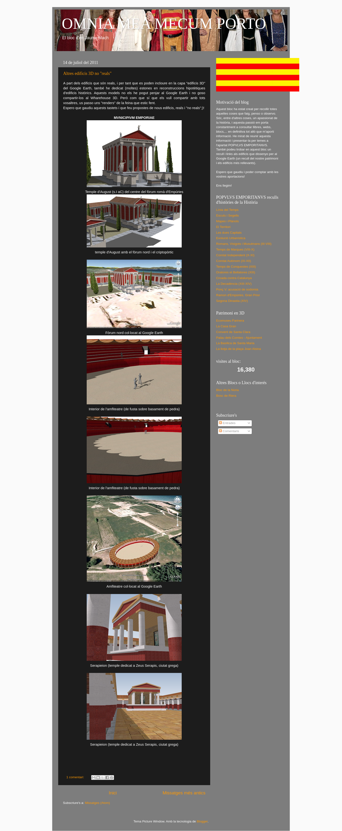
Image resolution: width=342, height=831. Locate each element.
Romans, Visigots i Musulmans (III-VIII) (243, 244)
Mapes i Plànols (227, 221)
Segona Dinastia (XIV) (232, 301)
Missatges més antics (183, 792)
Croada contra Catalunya (234, 278)
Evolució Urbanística (230, 238)
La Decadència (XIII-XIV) (234, 283)
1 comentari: (75, 777)
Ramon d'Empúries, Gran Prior (238, 295)
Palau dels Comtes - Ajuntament (239, 337)
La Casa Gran (226, 326)
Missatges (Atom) (97, 803)
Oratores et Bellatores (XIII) (235, 272)
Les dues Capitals (229, 232)
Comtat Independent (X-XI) (235, 255)
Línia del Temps (227, 210)
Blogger (202, 821)
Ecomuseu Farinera (230, 320)
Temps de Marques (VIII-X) (235, 249)
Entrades (227, 423)
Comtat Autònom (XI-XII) (233, 261)
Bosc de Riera (226, 395)
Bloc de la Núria (227, 390)
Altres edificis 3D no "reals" (87, 73)
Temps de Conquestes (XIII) (236, 266)
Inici (113, 792)
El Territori (223, 227)
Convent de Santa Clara (233, 332)
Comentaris (229, 431)
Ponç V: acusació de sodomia (237, 289)
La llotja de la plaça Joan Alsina (238, 349)
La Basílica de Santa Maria (235, 343)
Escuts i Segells (227, 215)
